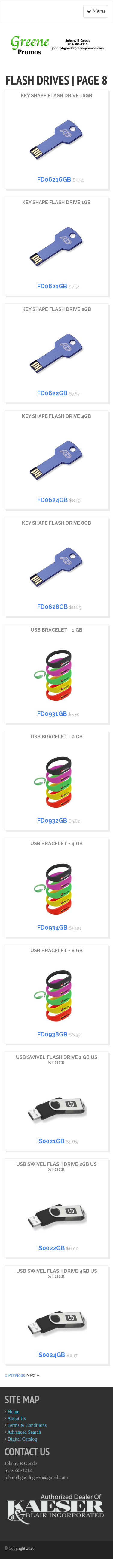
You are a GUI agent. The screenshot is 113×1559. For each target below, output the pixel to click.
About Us (16, 1418)
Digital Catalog (22, 1439)
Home (13, 1411)
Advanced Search (24, 1432)
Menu (96, 11)
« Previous (15, 1375)
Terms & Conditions (27, 1425)
